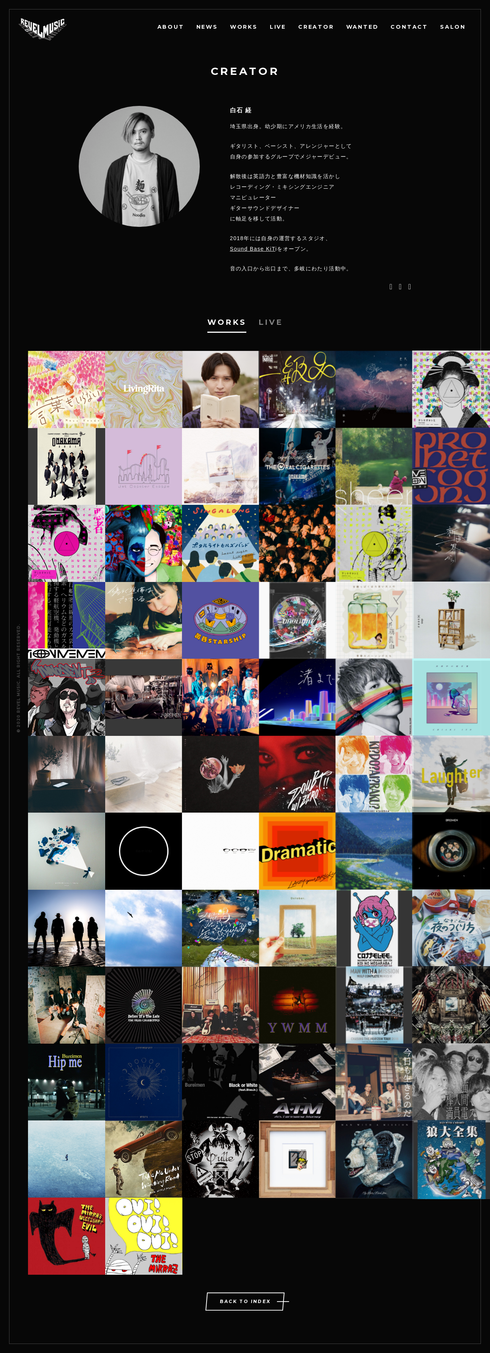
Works (226, 322)
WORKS (244, 26)
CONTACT (409, 26)
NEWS (207, 26)
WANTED (362, 26)
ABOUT (170, 26)
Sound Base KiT (252, 249)
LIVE (278, 26)
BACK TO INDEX (245, 1301)
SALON (453, 26)
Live (270, 322)
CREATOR (316, 26)
